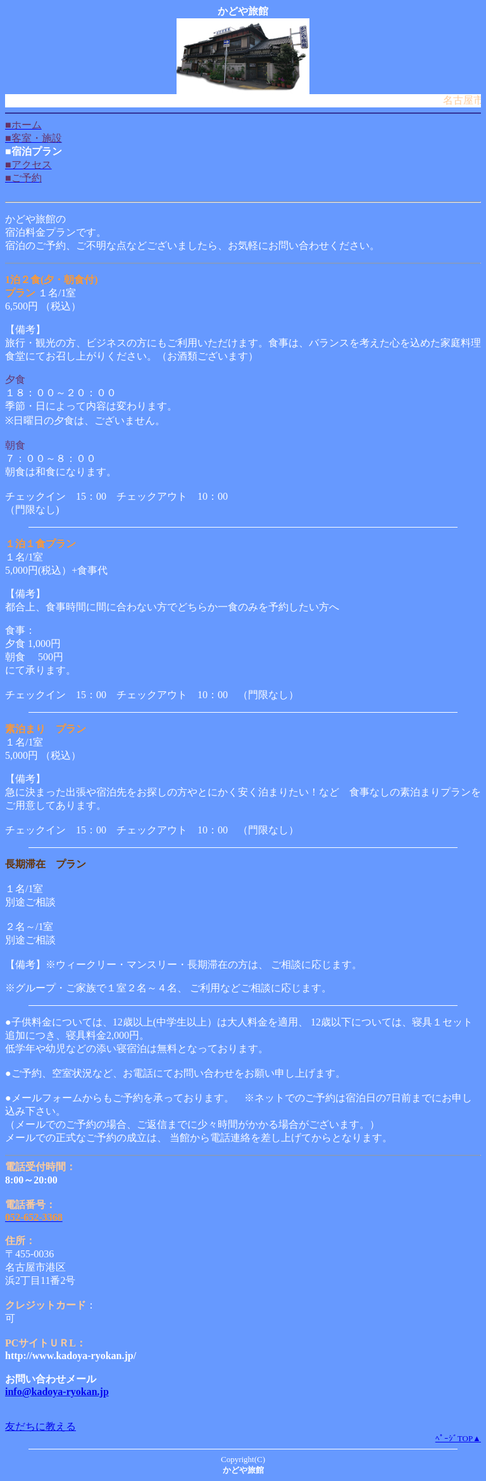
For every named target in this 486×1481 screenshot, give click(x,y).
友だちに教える (40, 1426)
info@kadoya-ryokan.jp (57, 1391)
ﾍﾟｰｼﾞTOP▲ (458, 1438)
